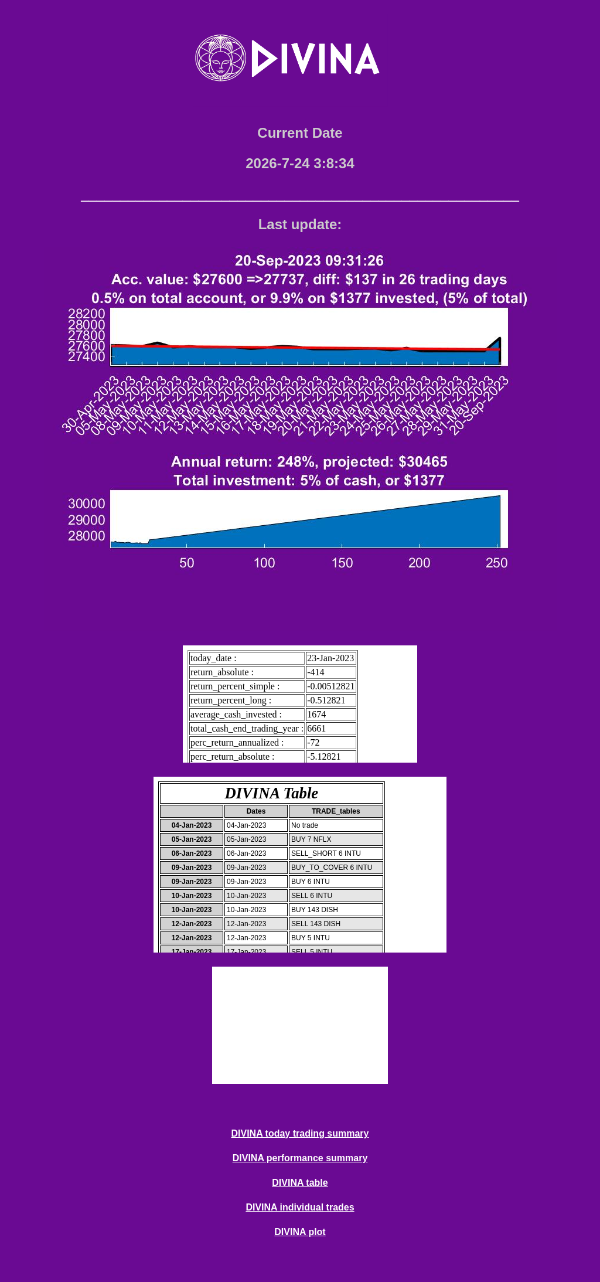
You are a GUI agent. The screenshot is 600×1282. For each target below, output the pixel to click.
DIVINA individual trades (300, 1207)
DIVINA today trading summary (300, 1133)
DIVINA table (300, 1183)
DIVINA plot (299, 1232)
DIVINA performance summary (300, 1158)
